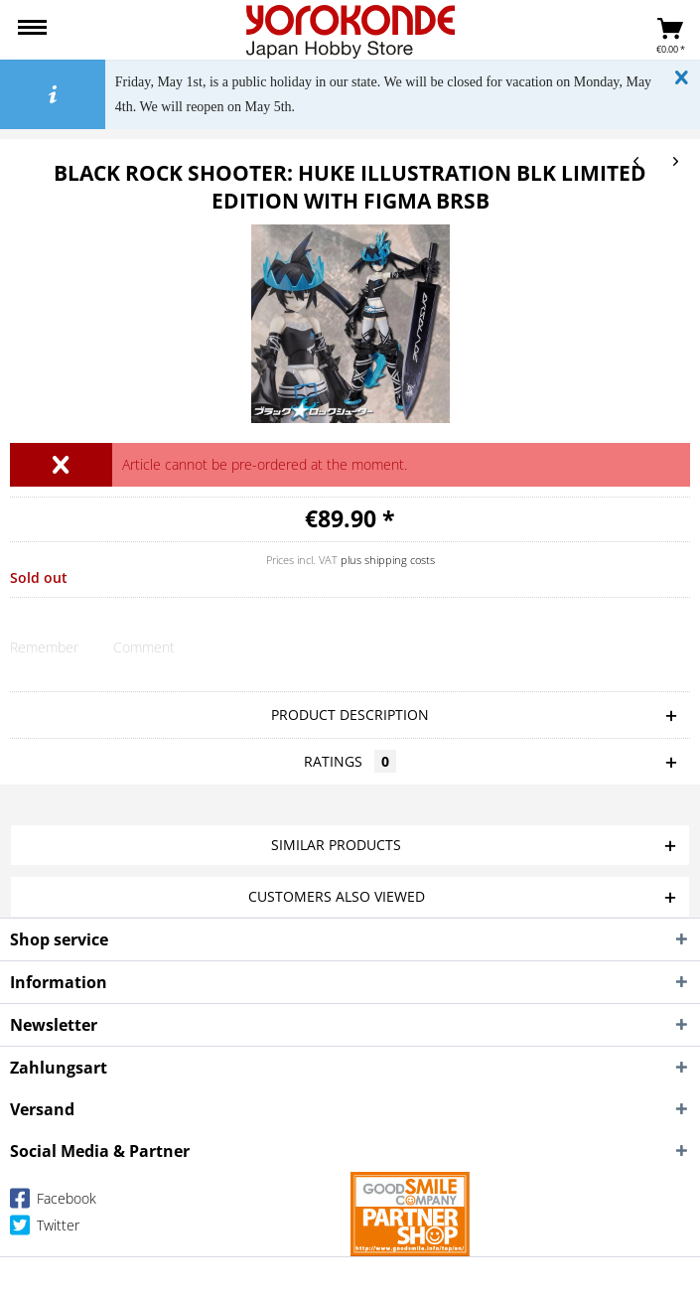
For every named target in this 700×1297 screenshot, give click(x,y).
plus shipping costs (388, 559)
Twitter (44, 1229)
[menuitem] (32, 30)
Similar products (336, 844)
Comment (144, 647)
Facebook (53, 1202)
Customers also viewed (336, 896)
